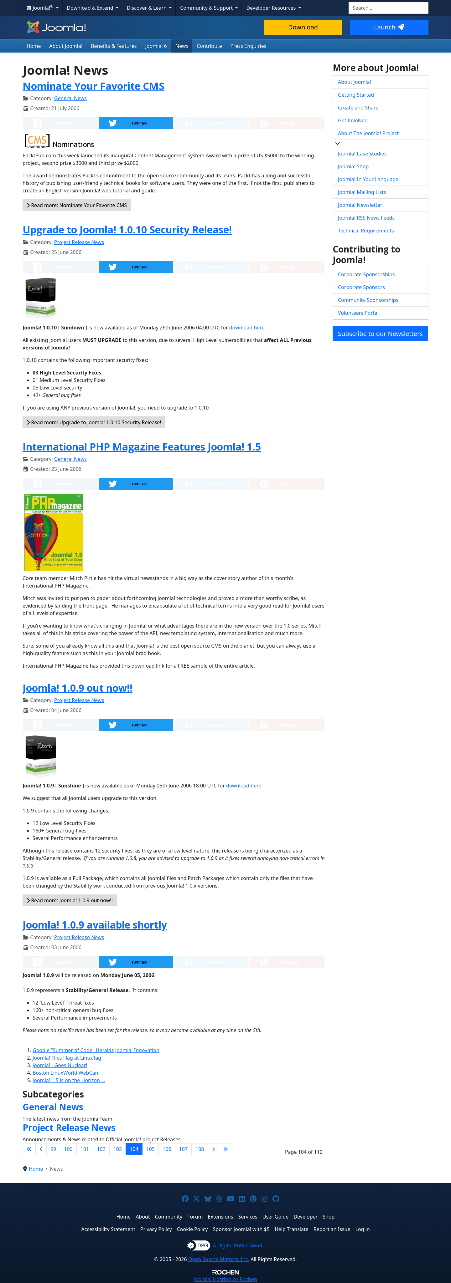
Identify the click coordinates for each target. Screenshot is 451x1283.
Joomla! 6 (156, 46)
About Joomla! (66, 46)
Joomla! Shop (353, 166)
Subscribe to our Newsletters (380, 333)
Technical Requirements (366, 230)
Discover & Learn (147, 7)
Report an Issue (332, 1229)
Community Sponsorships (368, 300)
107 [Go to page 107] (183, 1149)
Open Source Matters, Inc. (218, 1259)
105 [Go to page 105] (150, 1149)
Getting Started (356, 94)
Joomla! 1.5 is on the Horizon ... (69, 1080)
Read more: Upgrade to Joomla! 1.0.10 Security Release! (94, 422)
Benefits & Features (114, 46)
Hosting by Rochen (225, 1279)
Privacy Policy (156, 1229)
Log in (362, 1229)
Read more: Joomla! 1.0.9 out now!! (70, 900)
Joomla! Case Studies (362, 153)
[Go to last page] (225, 1149)
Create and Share (358, 107)
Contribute (209, 46)
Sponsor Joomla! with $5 (241, 1229)
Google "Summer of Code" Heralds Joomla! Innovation (96, 1050)
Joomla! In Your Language (368, 179)
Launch (389, 27)
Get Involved (353, 120)
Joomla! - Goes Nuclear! (60, 1065)
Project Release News (79, 242)
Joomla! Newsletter (360, 204)
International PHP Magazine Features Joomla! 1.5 (142, 446)
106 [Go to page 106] (167, 1149)
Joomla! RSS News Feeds (366, 217)
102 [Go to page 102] (101, 1149)
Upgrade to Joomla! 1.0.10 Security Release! (127, 229)
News (181, 46)
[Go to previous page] (41, 1149)
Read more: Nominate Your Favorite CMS (77, 205)
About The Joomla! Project (368, 133)
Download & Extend (91, 7)
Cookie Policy (192, 1229)
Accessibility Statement (108, 1229)
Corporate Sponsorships (366, 274)
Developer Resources (271, 7)
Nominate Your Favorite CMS (93, 86)
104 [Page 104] (134, 1149)
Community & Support (207, 7)
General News (70, 98)
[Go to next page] (213, 1149)
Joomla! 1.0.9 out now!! (77, 688)
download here (247, 327)
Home (34, 46)
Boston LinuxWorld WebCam (66, 1072)
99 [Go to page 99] (53, 1149)
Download (303, 27)
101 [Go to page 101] (84, 1149)
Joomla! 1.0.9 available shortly (95, 924)
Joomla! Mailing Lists (362, 192)
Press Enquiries (249, 46)
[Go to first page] (29, 1149)
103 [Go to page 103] (117, 1149)
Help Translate (291, 1229)
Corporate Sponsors (361, 287)
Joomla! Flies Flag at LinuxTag (67, 1057)
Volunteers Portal (358, 312)
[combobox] (388, 8)
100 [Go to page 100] (68, 1149)
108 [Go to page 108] (199, 1149)
